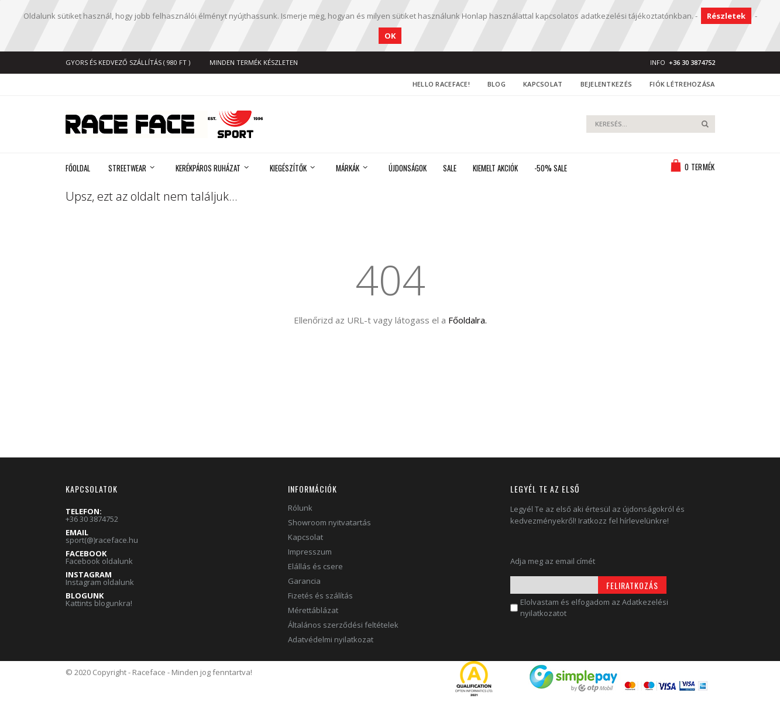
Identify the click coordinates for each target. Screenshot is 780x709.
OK (390, 35)
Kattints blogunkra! (99, 603)
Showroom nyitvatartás (329, 522)
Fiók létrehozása (682, 84)
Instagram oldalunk (100, 582)
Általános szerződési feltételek (343, 624)
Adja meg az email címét (552, 561)
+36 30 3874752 (92, 519)
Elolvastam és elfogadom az (594, 608)
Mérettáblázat (313, 610)
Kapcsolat (542, 84)
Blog (496, 84)
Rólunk (300, 508)
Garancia (304, 581)
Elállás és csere (315, 566)
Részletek (726, 16)
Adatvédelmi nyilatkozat (330, 639)
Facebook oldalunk (99, 561)
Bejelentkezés (606, 84)
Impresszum (310, 551)
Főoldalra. (467, 320)
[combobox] (650, 124)
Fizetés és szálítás (320, 595)
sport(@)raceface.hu (102, 540)
